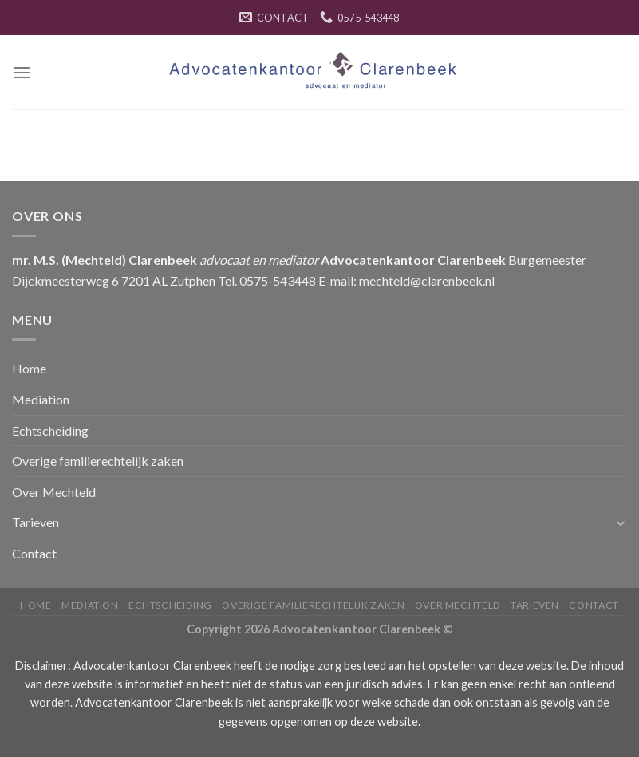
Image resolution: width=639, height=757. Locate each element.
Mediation (40, 399)
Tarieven (35, 522)
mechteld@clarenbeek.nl (427, 280)
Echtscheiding (50, 430)
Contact (34, 553)
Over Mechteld (54, 491)
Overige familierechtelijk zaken (97, 460)
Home (29, 368)
